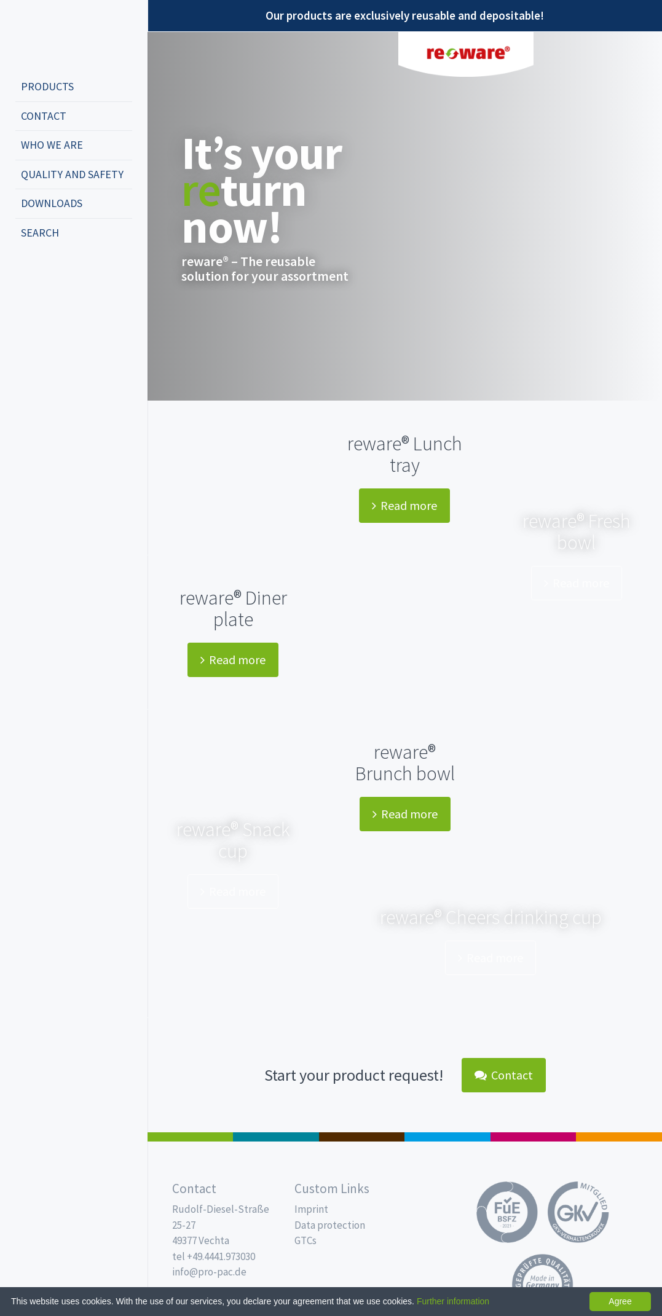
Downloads (51, 203)
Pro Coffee (361, 1137)
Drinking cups (447, 1137)
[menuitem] (73, 87)
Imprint (311, 1209)
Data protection (329, 1225)
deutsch (28, 273)
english (46, 273)
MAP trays (275, 1137)
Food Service (533, 1137)
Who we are (52, 145)
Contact (43, 116)
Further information (453, 1301)
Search (40, 232)
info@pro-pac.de (209, 1272)
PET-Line (618, 1137)
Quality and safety (72, 174)
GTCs (305, 1240)
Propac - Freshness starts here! (61, 36)
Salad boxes (190, 1137)
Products (47, 86)
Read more (404, 505)
